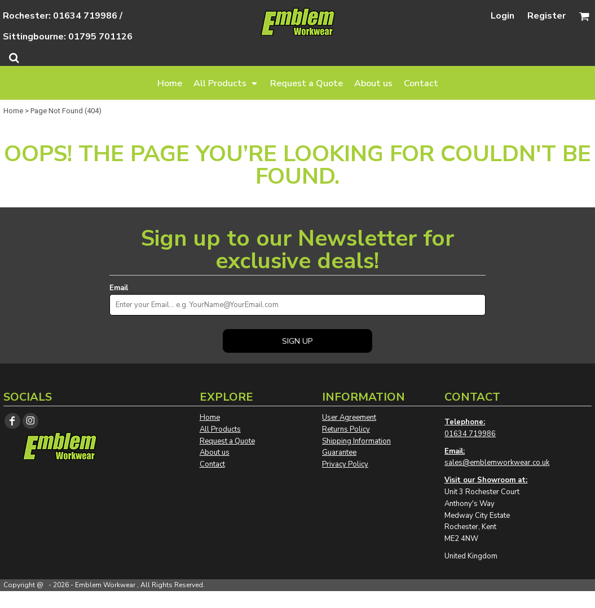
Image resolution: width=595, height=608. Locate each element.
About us (215, 452)
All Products (220, 429)
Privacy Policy (345, 464)
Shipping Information (356, 441)
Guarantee (339, 452)
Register (546, 16)
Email (118, 288)
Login (502, 16)
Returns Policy (346, 429)
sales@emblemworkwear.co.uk (496, 463)
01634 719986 (470, 434)
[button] (226, 83)
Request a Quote (227, 441)
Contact (212, 464)
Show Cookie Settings (297, 599)
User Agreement (349, 417)
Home (13, 110)
